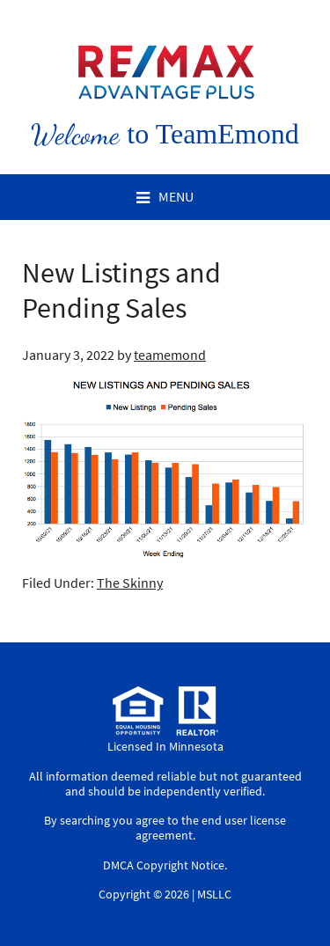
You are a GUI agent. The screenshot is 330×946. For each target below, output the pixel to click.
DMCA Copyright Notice (163, 865)
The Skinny (130, 582)
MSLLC (214, 894)
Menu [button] (176, 196)
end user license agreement (211, 827)
